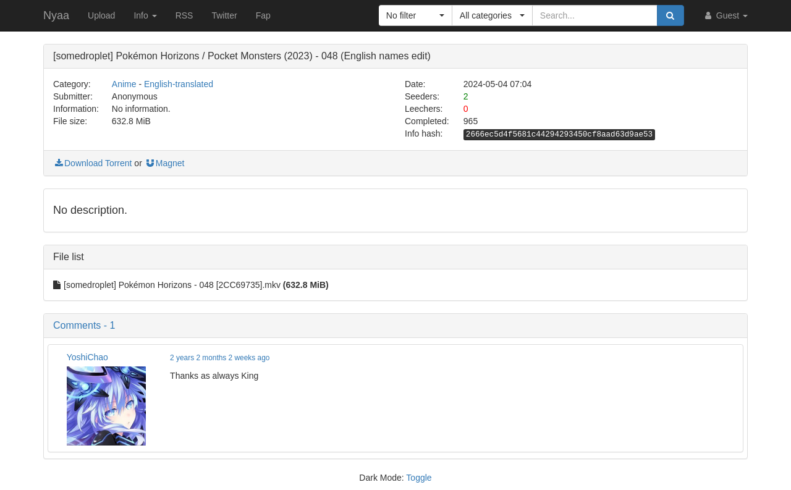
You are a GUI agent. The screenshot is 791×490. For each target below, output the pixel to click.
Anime (124, 84)
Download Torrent (92, 163)
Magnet (165, 163)
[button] (415, 15)
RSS (184, 15)
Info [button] (144, 15)
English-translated (178, 84)
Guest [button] (725, 15)
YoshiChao (87, 357)
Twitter (224, 15)
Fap (263, 15)
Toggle (418, 478)
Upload (101, 15)
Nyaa (56, 15)
